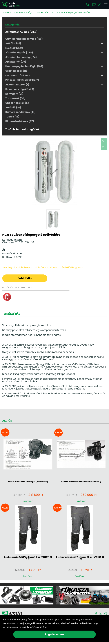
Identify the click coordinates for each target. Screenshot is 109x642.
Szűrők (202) (13, 43)
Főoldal (7, 12)
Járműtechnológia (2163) (21, 32)
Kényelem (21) (14, 94)
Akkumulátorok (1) (17, 84)
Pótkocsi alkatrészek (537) (22, 80)
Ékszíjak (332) (14, 48)
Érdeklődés (25, 278)
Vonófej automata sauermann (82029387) (81, 482)
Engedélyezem (54, 634)
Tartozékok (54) (15, 98)
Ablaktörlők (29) (15, 62)
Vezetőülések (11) (16, 71)
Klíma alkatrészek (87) (19, 121)
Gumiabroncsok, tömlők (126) (24, 39)
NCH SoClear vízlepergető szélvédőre (70, 12)
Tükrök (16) (12, 116)
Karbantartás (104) (17, 75)
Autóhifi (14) (13, 107)
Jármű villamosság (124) (21, 57)
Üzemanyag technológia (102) (24, 66)
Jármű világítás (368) (19, 52)
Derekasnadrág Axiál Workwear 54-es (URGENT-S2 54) (28, 558)
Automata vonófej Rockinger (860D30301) (28, 482)
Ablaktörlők (42, 12)
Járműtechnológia (23, 12)
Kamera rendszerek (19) (20, 112)
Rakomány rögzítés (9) (19, 89)
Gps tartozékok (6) (17, 103)
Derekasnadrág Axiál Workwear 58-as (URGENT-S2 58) (80, 558)
